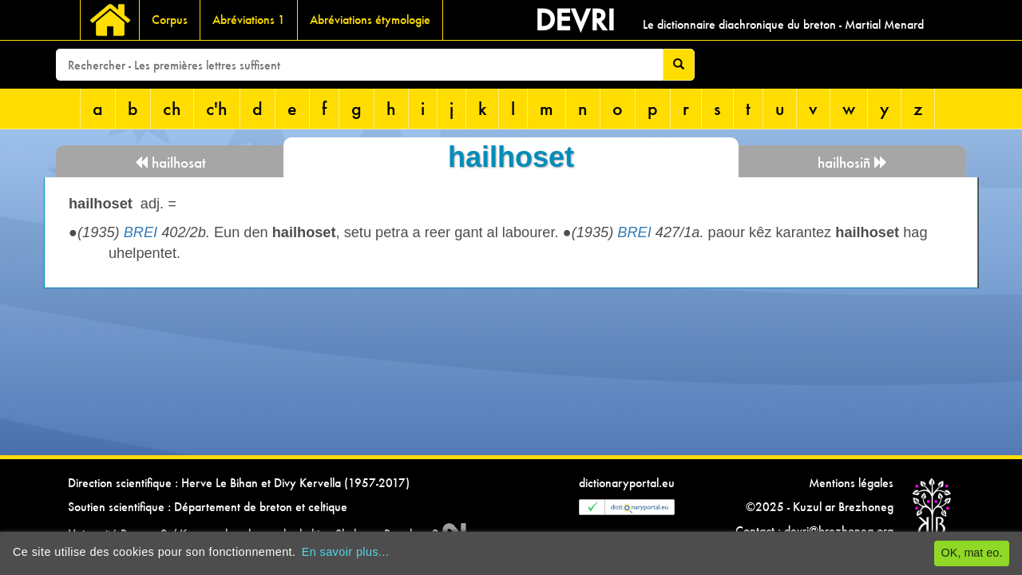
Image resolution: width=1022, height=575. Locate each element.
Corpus (170, 19)
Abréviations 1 (248, 19)
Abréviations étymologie (370, 19)
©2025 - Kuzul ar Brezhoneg (819, 506)
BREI (140, 232)
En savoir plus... (346, 551)
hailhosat (170, 162)
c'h (217, 108)
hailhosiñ (853, 162)
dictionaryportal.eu (627, 482)
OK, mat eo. (972, 552)
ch (172, 108)
